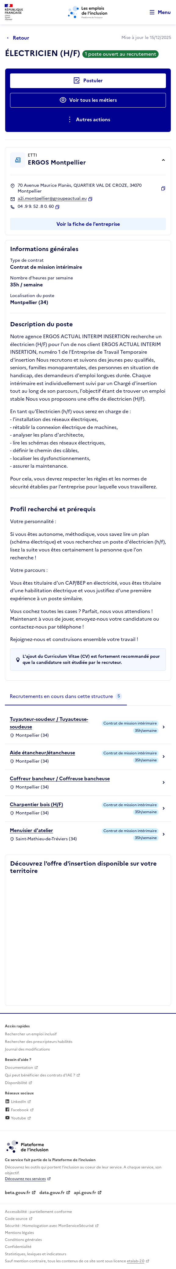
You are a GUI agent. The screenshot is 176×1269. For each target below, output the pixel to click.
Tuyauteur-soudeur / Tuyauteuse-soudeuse (49, 723)
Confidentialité (18, 1247)
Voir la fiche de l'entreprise (88, 224)
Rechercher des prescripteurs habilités (38, 1041)
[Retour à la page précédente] (19, 38)
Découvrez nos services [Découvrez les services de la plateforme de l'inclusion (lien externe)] (25, 1179)
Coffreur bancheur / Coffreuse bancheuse (60, 778)
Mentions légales (19, 1232)
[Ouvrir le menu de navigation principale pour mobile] (157, 12)
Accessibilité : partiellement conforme (38, 1211)
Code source (16, 1218)
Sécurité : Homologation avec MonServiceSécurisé (49, 1225)
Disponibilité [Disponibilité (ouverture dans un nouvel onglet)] (16, 1083)
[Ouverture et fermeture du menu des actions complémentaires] (88, 119)
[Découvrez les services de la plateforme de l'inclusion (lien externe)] (28, 1146)
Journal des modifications (27, 1049)
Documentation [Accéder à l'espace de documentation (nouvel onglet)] (19, 1067)
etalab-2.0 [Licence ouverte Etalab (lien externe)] (135, 1261)
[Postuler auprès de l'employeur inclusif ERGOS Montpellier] (88, 80)
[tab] (66, 696)
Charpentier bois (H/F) (36, 804)
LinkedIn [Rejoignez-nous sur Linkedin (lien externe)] (15, 1101)
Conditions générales (23, 1239)
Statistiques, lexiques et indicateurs (35, 1254)
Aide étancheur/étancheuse (42, 752)
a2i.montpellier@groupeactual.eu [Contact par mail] (52, 199)
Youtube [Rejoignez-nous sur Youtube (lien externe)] (15, 1118)
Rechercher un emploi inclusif (31, 1034)
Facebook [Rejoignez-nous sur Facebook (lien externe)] (17, 1110)
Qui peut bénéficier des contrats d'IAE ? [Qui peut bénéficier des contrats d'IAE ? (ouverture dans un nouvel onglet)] (40, 1075)
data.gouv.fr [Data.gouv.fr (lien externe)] (52, 1192)
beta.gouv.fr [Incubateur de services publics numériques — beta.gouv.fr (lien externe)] (17, 1192)
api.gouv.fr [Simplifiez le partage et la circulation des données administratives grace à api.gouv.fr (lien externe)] (85, 1192)
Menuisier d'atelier (31, 830)
